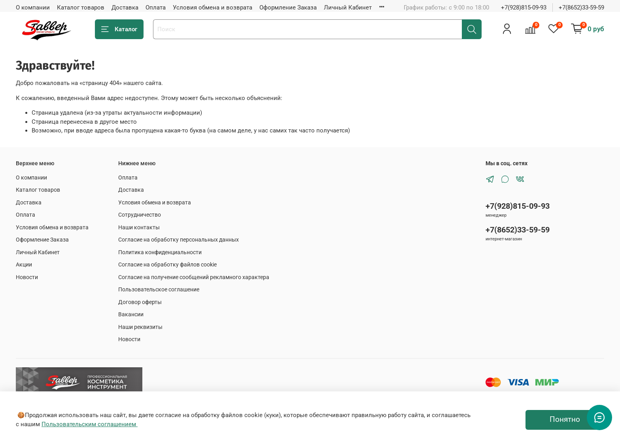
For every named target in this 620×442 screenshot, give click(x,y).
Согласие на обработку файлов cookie (167, 264)
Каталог (119, 29)
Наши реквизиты (140, 327)
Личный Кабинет (348, 7)
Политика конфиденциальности (160, 252)
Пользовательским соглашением (90, 424)
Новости (27, 277)
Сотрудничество (139, 215)
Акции (24, 264)
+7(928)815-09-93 (523, 7)
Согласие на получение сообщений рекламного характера (193, 277)
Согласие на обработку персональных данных (178, 239)
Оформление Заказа (288, 7)
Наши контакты (139, 227)
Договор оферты (140, 302)
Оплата (156, 7)
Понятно (565, 419)
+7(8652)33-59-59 (581, 7)
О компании (33, 7)
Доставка (125, 7)
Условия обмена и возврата (212, 7)
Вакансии (131, 314)
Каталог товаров (80, 7)
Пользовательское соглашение (158, 289)
